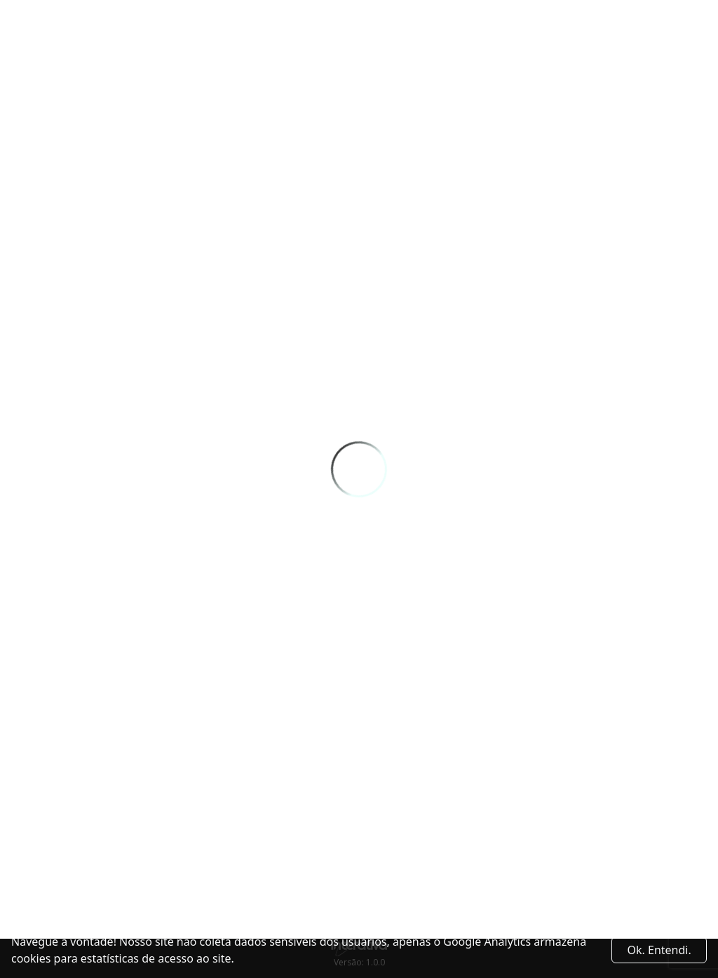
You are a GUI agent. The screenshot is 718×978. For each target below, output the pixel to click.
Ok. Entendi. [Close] (659, 950)
